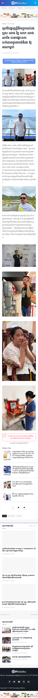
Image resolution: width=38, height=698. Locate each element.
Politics (12, 8)
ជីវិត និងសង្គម (10, 24)
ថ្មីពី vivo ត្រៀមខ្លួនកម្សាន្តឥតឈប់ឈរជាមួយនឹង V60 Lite (22, 495)
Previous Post (5, 615)
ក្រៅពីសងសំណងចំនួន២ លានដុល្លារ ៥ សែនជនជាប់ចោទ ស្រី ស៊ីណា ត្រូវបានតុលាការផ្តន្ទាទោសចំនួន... (18, 550)
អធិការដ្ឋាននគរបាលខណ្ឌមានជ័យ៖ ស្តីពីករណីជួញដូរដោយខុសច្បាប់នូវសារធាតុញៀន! (22, 649)
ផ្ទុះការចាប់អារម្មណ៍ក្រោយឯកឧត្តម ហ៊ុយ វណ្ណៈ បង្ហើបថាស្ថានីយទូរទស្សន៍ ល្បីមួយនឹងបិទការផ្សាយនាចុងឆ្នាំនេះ (19, 603)
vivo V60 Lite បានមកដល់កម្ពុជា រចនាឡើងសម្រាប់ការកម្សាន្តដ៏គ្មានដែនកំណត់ (22, 484)
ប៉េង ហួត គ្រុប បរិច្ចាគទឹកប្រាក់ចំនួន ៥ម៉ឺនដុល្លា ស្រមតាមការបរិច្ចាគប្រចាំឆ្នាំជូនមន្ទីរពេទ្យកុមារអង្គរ (18, 576)
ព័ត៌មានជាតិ (19, 516)
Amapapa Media (19, 688)
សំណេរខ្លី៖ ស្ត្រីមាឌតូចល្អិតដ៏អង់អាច (21, 657)
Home (4, 8)
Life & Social (29, 8)
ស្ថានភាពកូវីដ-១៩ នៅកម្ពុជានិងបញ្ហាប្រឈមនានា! (22, 639)
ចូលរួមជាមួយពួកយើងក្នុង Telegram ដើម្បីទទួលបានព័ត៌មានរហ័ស (19, 61)
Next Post (34, 615)
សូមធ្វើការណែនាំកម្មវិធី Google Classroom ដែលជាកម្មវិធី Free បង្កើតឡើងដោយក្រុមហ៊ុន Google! (23, 630)
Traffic (19, 8)
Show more (32, 526)
